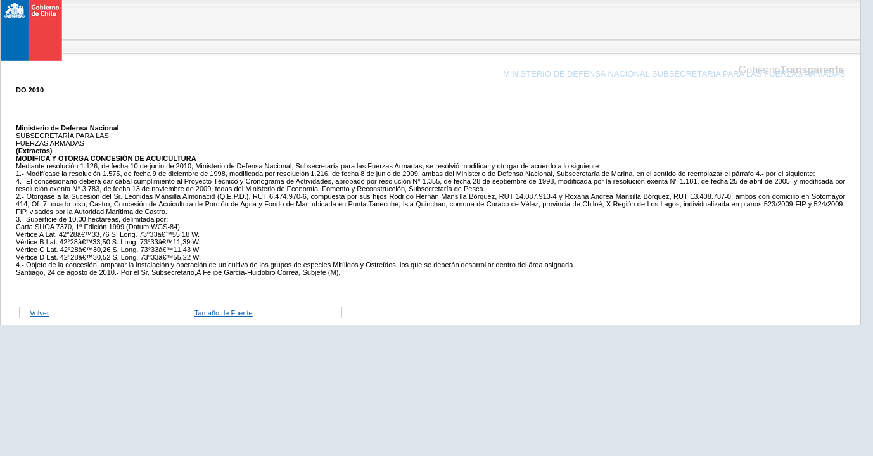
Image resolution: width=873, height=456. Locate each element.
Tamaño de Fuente (223, 313)
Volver (39, 313)
